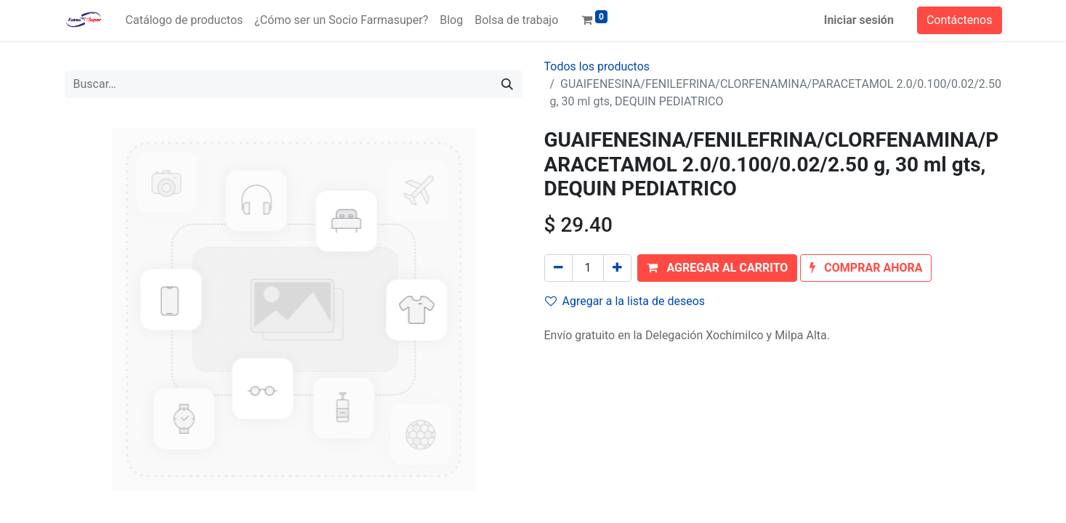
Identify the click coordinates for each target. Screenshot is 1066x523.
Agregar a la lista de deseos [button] (625, 301)
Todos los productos (597, 66)
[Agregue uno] (617, 268)
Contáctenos (959, 20)
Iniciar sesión (859, 20)
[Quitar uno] (558, 268)
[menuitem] (184, 20)
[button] (717, 268)
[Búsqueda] (507, 84)
